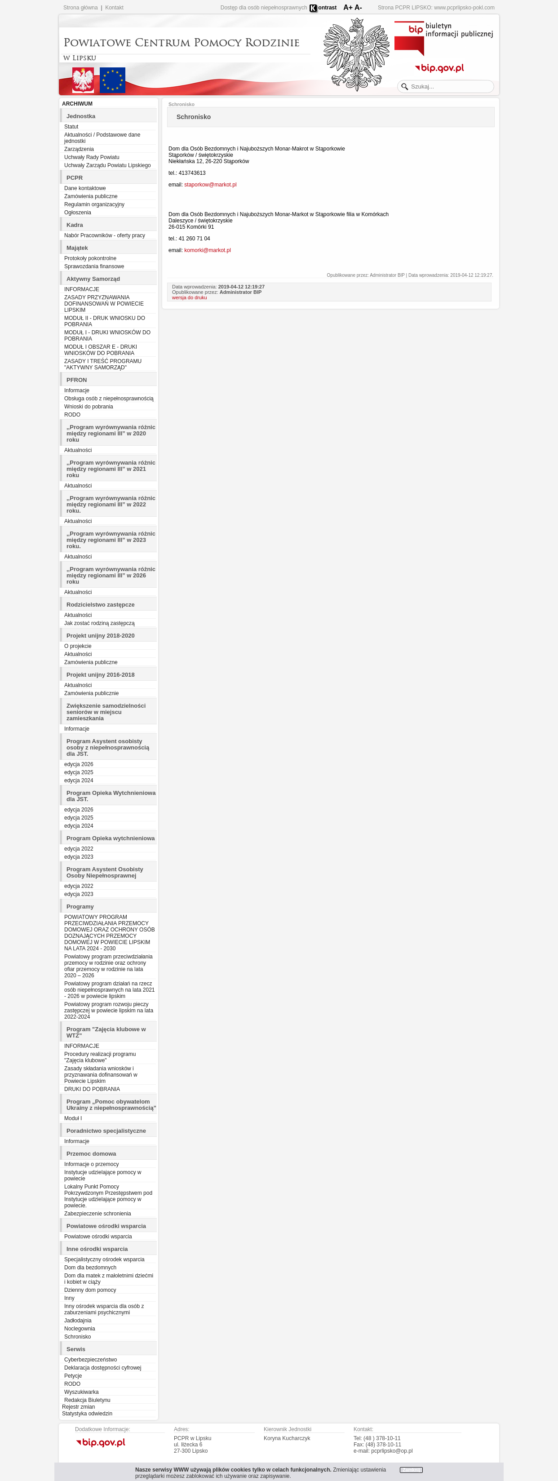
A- (358, 7)
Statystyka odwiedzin (87, 1413)
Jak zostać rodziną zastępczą (99, 623)
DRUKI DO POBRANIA (92, 1089)
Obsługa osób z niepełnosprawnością (109, 398)
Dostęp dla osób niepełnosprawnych (264, 7)
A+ (348, 7)
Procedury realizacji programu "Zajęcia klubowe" (100, 1057)
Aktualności (78, 450)
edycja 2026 (78, 764)
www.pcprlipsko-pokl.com (464, 7)
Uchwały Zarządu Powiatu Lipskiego (107, 165)
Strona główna (80, 7)
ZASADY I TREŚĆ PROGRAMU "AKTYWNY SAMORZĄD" (103, 364)
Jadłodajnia (78, 1320)
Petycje (73, 1376)
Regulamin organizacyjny (94, 204)
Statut (71, 127)
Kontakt (114, 7)
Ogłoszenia (77, 212)
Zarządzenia (79, 149)
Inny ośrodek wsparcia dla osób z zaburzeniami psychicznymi (104, 1309)
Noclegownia (79, 1329)
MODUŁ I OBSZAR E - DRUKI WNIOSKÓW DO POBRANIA (100, 350)
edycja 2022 (78, 849)
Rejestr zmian (78, 1407)
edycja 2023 (78, 857)
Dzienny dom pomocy (90, 1290)
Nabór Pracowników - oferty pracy (104, 235)
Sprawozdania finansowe (94, 266)
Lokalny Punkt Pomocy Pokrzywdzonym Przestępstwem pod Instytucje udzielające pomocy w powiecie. (108, 1196)
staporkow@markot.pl (210, 185)
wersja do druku (189, 297)
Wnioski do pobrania (88, 407)
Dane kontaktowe (85, 188)
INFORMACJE (81, 289)
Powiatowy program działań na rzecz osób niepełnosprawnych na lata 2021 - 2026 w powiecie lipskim (109, 989)
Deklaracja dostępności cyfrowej (102, 1368)
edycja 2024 (78, 780)
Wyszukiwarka (81, 1392)
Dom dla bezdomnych (90, 1267)
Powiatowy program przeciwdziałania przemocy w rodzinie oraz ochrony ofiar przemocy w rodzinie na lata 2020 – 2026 (108, 966)
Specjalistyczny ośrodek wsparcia (104, 1259)
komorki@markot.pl (207, 250)
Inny (69, 1298)
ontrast (328, 7)
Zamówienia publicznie (91, 693)
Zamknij (411, 1470)
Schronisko (77, 1337)
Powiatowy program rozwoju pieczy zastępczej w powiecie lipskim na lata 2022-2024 (108, 1010)
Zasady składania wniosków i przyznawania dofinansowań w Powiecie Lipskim (100, 1074)
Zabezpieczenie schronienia (97, 1214)
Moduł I (73, 1118)
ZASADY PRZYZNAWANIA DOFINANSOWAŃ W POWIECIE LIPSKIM (104, 303)
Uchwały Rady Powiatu (92, 157)
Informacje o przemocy (91, 1164)
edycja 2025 (78, 772)
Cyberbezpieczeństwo (90, 1360)
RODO (72, 415)
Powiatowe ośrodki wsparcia (98, 1236)
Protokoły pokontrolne (90, 258)
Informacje (76, 390)
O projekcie (78, 646)
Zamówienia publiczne (91, 196)
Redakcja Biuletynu (87, 1400)
